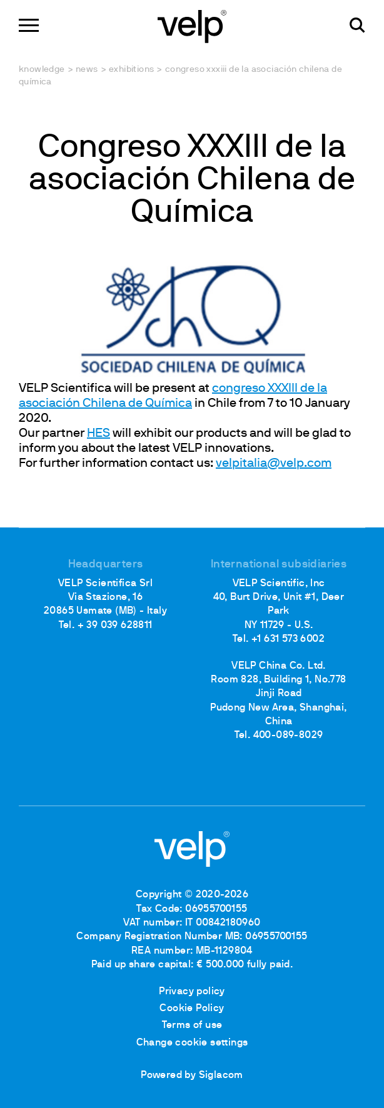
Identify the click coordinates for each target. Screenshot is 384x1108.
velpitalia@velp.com (273, 463)
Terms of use (192, 1025)
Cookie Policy (191, 1008)
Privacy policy (192, 991)
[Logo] (192, 25)
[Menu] (29, 25)
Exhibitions (131, 70)
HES (98, 433)
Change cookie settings (192, 1043)
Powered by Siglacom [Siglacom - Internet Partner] (192, 1075)
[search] (357, 25)
